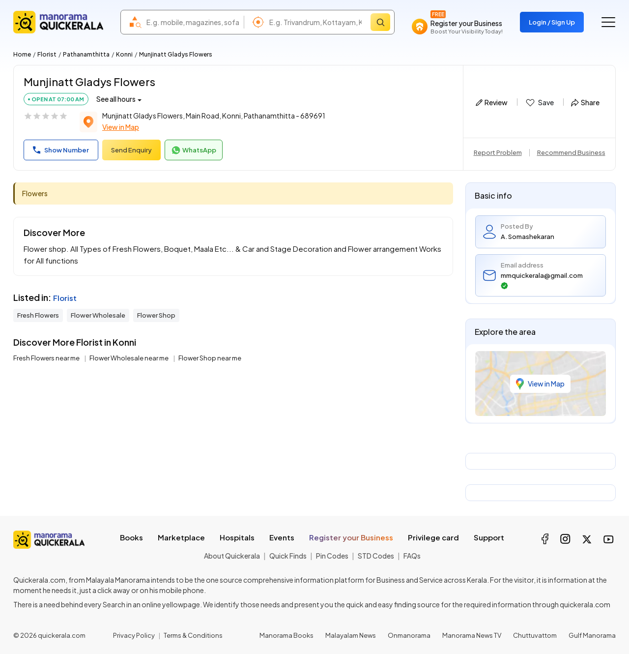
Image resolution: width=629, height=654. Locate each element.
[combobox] (193, 22)
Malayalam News (350, 635)
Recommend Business (571, 152)
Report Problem (498, 152)
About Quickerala (232, 555)
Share (585, 102)
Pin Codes (332, 555)
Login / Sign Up (552, 22)
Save (539, 103)
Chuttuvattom (535, 635)
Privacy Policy (134, 635)
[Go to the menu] (608, 22)
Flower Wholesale (98, 315)
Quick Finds (288, 555)
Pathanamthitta (86, 54)
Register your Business (351, 537)
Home (22, 54)
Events (281, 537)
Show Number (61, 150)
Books (131, 537)
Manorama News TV (471, 635)
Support (489, 537)
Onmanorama (409, 635)
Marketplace (181, 537)
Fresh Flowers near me (47, 358)
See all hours (116, 98)
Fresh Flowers (38, 315)
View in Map (120, 126)
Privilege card (433, 537)
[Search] (380, 22)
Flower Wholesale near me (129, 358)
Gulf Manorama (592, 635)
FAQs (412, 555)
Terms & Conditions (193, 635)
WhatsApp (193, 150)
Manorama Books (286, 635)
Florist (47, 54)
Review (492, 102)
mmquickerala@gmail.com (542, 280)
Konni (124, 54)
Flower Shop (156, 315)
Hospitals (237, 537)
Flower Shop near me (209, 358)
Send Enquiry (131, 150)
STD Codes (376, 555)
